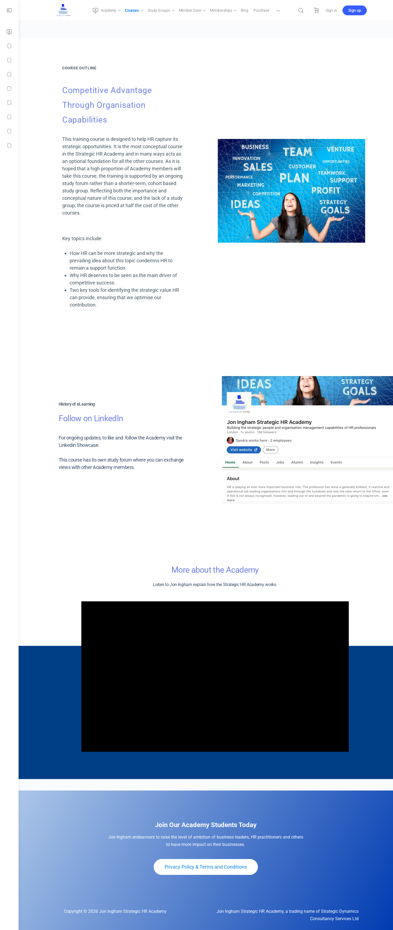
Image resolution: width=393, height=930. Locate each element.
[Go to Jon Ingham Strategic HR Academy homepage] (63, 10)
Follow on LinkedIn (81, 418)
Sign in (331, 10)
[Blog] (9, 102)
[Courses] (9, 46)
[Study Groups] (9, 60)
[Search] (300, 10)
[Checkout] (9, 131)
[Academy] (9, 32)
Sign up (354, 10)
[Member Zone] (9, 74)
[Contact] (9, 145)
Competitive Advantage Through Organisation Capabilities (98, 104)
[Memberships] (9, 88)
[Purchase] (9, 117)
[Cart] (316, 10)
